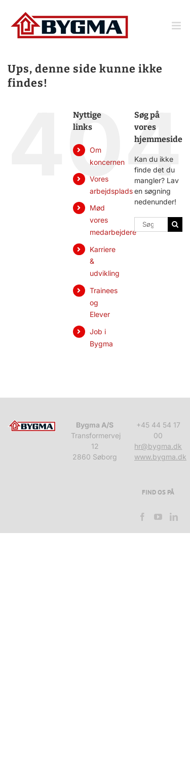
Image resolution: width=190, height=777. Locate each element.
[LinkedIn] (174, 517)
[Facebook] (142, 517)
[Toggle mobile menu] (177, 25)
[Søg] (175, 224)
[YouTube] (158, 517)
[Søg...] (151, 224)
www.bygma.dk (160, 456)
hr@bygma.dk (158, 446)
